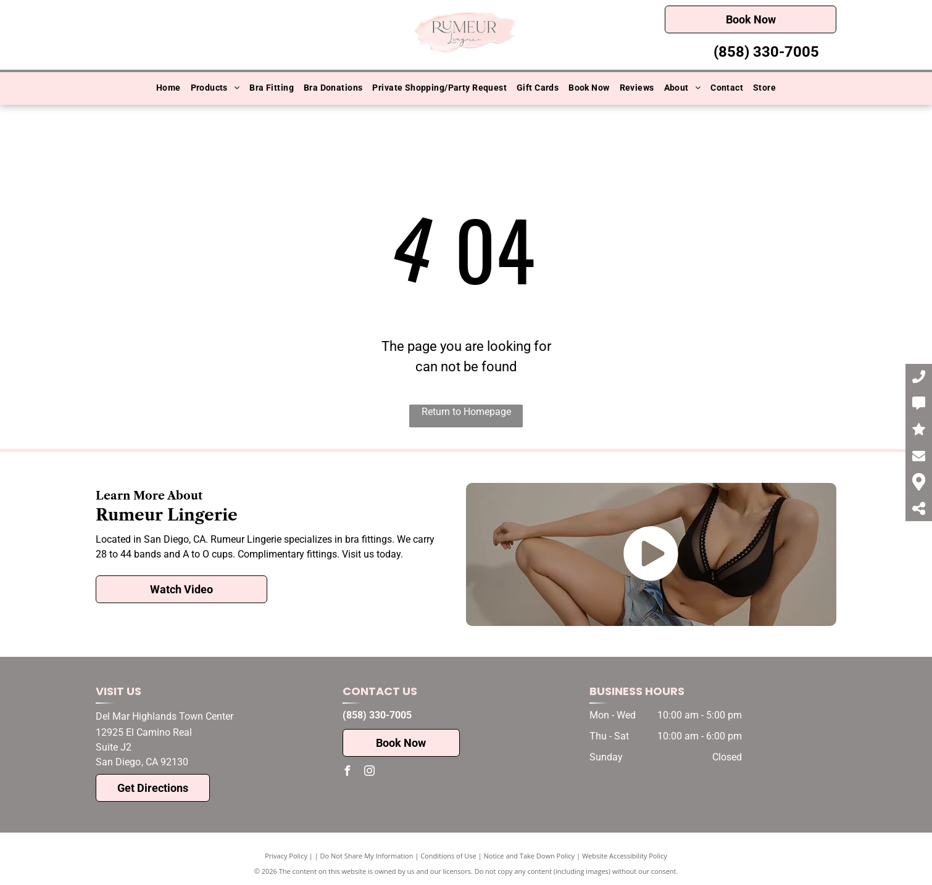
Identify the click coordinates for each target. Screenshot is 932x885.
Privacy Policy (286, 855)
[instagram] (370, 772)
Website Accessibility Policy (624, 855)
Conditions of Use (448, 855)
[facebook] (347, 772)
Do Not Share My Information (367, 855)
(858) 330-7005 (766, 51)
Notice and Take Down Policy (529, 855)
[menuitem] (168, 88)
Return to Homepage (466, 412)
